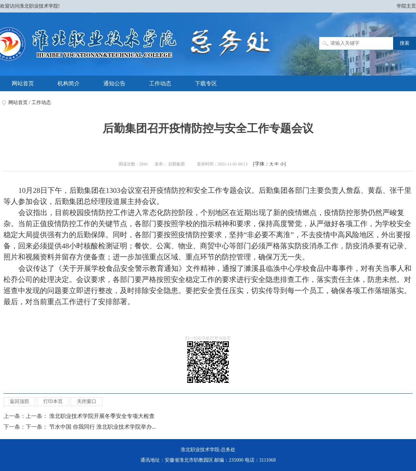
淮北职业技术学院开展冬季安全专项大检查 (102, 416)
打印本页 (53, 401)
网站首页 (23, 83)
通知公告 (114, 83)
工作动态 (160, 83)
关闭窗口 (86, 401)
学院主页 (406, 6)
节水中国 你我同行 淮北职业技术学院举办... (102, 427)
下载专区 (206, 83)
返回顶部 (19, 401)
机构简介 (69, 83)
